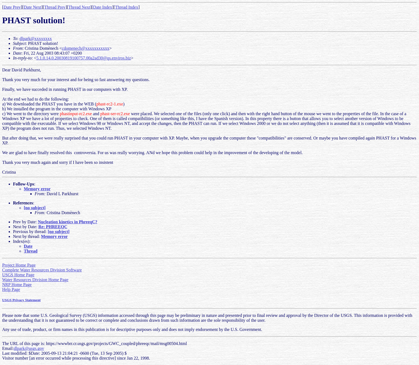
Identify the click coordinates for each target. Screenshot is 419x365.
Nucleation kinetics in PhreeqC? (67, 222)
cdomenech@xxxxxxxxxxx (85, 48)
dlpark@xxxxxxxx (35, 38)
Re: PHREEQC (52, 226)
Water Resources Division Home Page (35, 279)
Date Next (32, 7)
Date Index (102, 7)
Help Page (11, 289)
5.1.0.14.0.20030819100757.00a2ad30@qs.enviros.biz (83, 58)
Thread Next (79, 7)
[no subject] (34, 207)
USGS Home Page (18, 275)
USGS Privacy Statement (21, 300)
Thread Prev (54, 7)
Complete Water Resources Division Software (42, 270)
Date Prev (12, 7)
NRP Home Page (17, 284)
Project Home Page (19, 265)
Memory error (37, 189)
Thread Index (126, 7)
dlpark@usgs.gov (29, 348)
